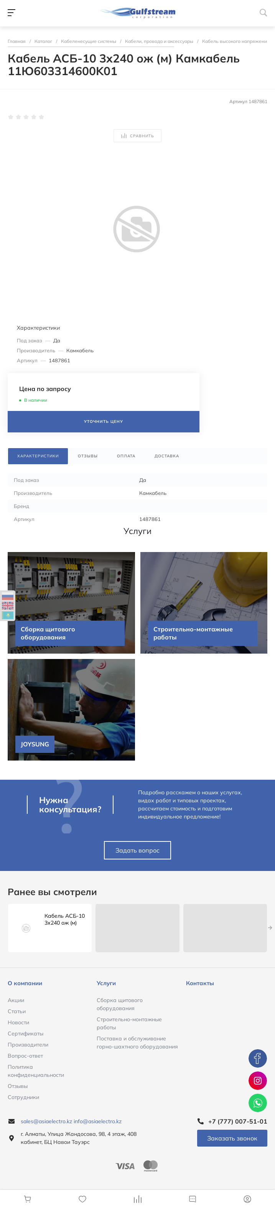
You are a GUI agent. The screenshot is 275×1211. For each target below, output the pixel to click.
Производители (28, 1044)
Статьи (17, 1011)
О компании (25, 983)
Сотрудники (23, 1097)
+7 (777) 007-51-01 (237, 1121)
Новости (18, 1022)
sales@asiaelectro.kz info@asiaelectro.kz (71, 1121)
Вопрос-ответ (25, 1055)
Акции (16, 1000)
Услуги (106, 983)
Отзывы (18, 1086)
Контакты (200, 983)
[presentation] (270, 928)
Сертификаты (25, 1033)
